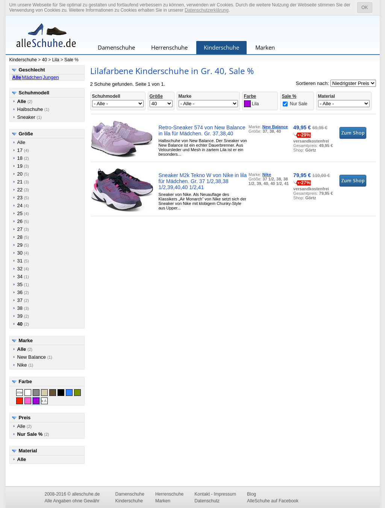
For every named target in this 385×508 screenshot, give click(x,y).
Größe (26, 133)
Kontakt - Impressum (215, 494)
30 (23, 253)
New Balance (34, 357)
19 (23, 166)
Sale (68, 59)
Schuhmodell (34, 93)
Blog (251, 494)
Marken (265, 47)
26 (23, 221)
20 (23, 174)
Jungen (51, 77)
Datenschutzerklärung (207, 10)
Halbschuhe (33, 109)
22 (23, 190)
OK (364, 7)
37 (23, 300)
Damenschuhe (116, 47)
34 (23, 276)
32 (23, 268)
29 (23, 245)
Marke (26, 340)
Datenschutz (207, 500)
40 (44, 59)
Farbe (25, 381)
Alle (21, 142)
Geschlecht (32, 70)
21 (23, 182)
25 (23, 213)
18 (23, 158)
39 (23, 316)
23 (23, 197)
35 (23, 284)
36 (23, 292)
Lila (55, 59)
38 (23, 308)
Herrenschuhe (169, 47)
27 (23, 229)
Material (28, 450)
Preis (25, 417)
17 (23, 150)
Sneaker (29, 117)
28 (23, 237)
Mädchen (32, 77)
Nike (25, 365)
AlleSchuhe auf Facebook (273, 500)
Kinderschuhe (221, 47)
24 (23, 205)
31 (23, 261)
